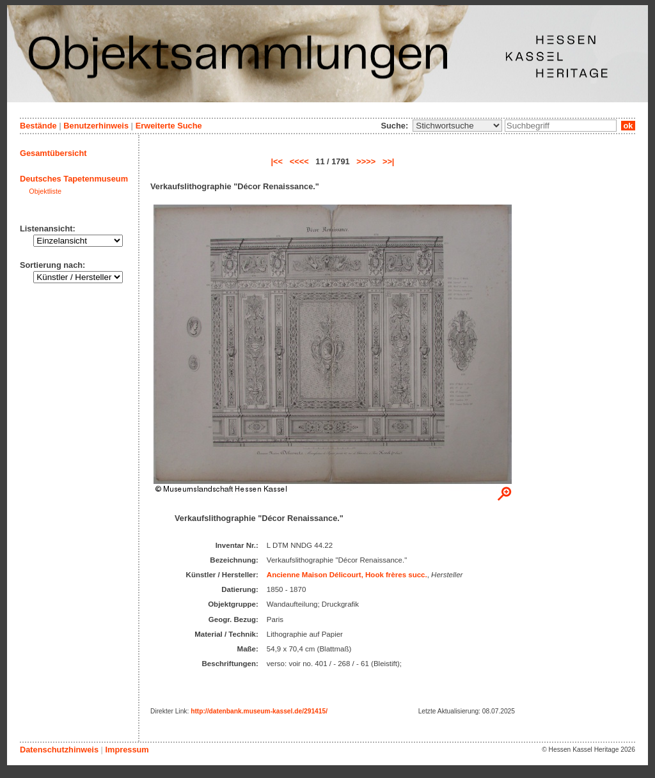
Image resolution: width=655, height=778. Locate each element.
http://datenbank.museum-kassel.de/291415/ (259, 711)
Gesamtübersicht (53, 153)
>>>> (365, 161)
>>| (389, 161)
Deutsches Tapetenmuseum (74, 178)
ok (628, 125)
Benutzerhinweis (96, 125)
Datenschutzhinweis (59, 749)
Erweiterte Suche (169, 125)
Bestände (38, 125)
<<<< (299, 161)
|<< (277, 161)
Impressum (126, 749)
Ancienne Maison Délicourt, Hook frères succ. (347, 575)
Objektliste (45, 191)
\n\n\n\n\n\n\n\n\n (457, 126)
